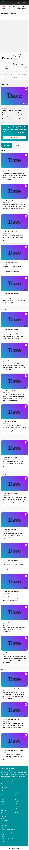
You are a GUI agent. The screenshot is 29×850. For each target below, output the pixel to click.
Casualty (3, 834)
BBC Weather (4, 820)
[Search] (18, 2)
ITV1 (2, 792)
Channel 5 (3, 794)
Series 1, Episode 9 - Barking (10, 329)
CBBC (2, 812)
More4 (2, 801)
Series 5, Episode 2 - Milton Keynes (12, 622)
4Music (16, 806)
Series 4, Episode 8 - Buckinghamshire (13, 750)
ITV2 (16, 794)
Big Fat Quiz (4, 825)
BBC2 (16, 790)
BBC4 (2, 806)
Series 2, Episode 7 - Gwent (10, 200)
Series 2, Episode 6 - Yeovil (10, 231)
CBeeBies (17, 812)
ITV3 (2, 797)
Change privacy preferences (8, 783)
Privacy (18, 781)
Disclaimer (12, 781)
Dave (16, 808)
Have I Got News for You (7, 838)
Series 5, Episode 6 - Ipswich (10, 560)
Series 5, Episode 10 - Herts (10, 457)
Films (2, 818)
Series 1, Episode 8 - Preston (10, 360)
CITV (16, 810)
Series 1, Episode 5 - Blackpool (11, 390)
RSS (23, 781)
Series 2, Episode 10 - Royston (11, 170)
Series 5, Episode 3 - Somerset (11, 591)
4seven (16, 801)
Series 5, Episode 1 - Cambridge (11, 652)
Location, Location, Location (8, 829)
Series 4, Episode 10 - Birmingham (12, 688)
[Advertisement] (14, 36)
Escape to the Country (6, 832)
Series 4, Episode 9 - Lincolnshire (11, 719)
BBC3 (16, 803)
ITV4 (16, 797)
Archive (17, 145)
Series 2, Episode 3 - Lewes (10, 262)
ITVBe (2, 799)
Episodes (6, 145)
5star (2, 808)
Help (7, 781)
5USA (2, 803)
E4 (15, 799)
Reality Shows (14, 77)
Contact (3, 781)
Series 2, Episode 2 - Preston (10, 293)
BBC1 (2, 790)
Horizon (3, 827)
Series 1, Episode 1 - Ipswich (10, 493)
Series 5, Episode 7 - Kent (9, 529)
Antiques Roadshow (6, 841)
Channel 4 (17, 792)
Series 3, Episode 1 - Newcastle (11, 110)
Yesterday (3, 810)
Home (9, 848)
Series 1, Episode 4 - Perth (9, 421)
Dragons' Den (4, 836)
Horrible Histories (5, 823)
